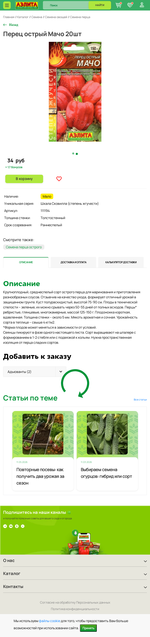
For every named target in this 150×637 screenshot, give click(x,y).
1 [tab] (73, 154)
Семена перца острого (24, 247)
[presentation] (26, 262)
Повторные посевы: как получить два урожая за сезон (40, 476)
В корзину (24, 178)
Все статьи (140, 399)
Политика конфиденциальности (75, 609)
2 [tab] (77, 154)
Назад (13, 24)
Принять (88, 628)
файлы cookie (49, 620)
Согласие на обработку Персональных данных (75, 602)
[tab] (26, 262)
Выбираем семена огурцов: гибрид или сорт (106, 473)
